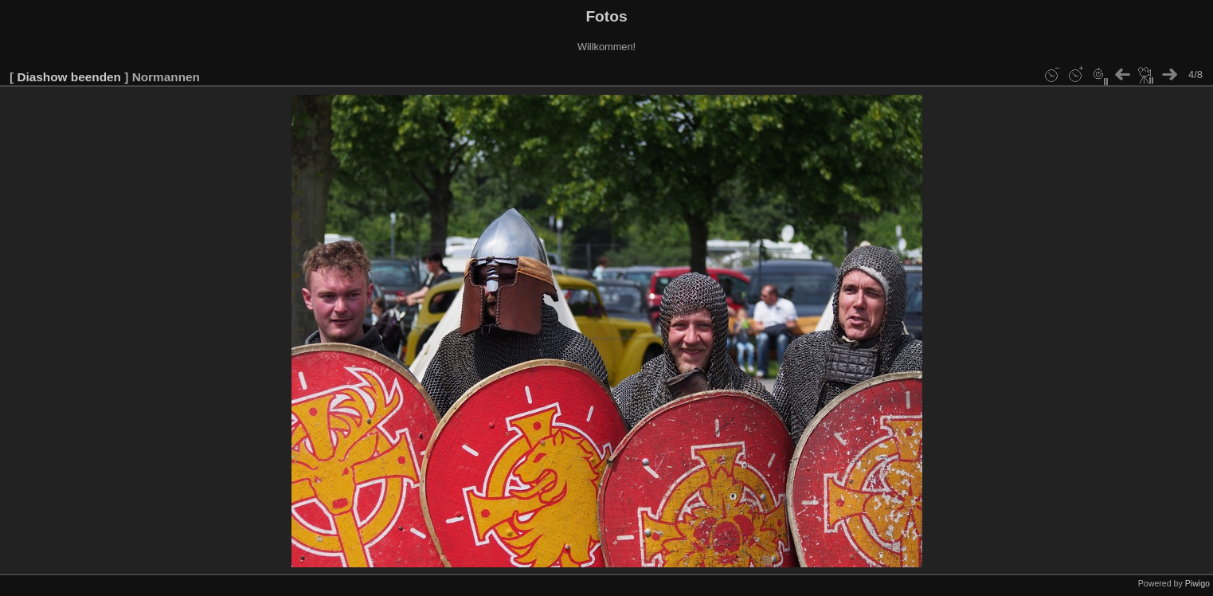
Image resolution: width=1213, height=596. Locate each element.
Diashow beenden (69, 77)
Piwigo (1197, 583)
